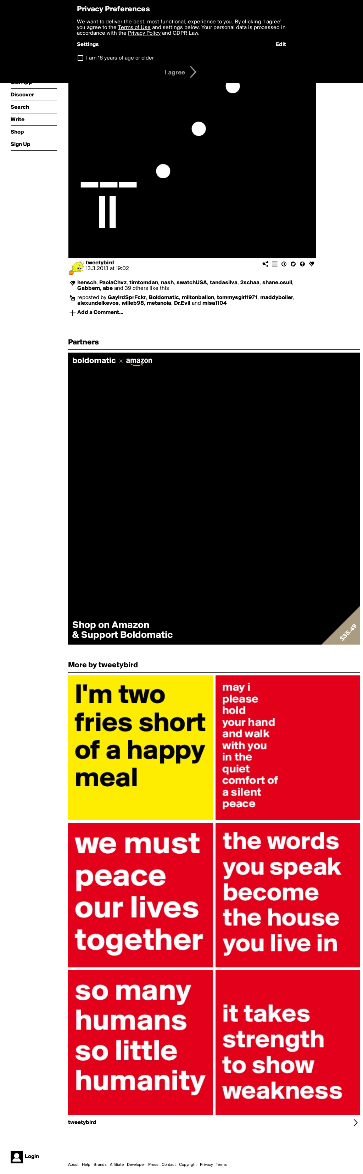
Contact (169, 1165)
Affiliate (117, 1165)
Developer (136, 1165)
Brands (100, 1165)
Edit (280, 44)
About (73, 1165)
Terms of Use (134, 27)
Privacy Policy (144, 33)
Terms (221, 1165)
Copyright (188, 1165)
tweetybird (100, 263)
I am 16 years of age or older (120, 58)
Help (86, 1165)
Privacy (206, 1165)
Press (153, 1165)
